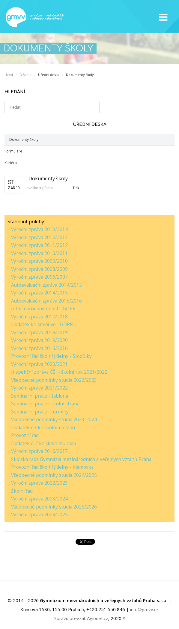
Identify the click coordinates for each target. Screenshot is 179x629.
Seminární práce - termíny (40, 411)
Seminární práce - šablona (39, 396)
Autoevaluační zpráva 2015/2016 (46, 300)
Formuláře (13, 151)
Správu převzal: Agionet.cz (81, 618)
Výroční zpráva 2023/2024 (39, 498)
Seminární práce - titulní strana (45, 403)
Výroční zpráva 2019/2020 (39, 340)
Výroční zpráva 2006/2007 (39, 277)
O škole (25, 74)
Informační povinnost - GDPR (43, 308)
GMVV (34, 17)
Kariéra (10, 162)
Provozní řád (25, 435)
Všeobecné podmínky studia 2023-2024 (54, 419)
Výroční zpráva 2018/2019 (39, 332)
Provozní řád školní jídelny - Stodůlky (51, 356)
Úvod (8, 74)
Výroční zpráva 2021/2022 (39, 387)
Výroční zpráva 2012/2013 (39, 237)
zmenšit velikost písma (57, 187)
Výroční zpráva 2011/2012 (39, 245)
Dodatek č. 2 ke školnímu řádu (43, 443)
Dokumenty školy (23, 139)
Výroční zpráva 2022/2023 (39, 483)
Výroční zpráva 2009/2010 (39, 261)
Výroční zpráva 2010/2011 (39, 253)
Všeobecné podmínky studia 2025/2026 (54, 506)
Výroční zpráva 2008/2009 (39, 269)
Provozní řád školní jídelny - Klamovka (52, 467)
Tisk (76, 187)
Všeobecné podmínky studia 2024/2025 (54, 475)
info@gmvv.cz (144, 609)
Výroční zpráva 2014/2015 (39, 292)
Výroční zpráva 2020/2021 (39, 364)
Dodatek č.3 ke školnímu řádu (43, 427)
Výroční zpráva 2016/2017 (39, 451)
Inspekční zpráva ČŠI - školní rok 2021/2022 (59, 372)
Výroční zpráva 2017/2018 (39, 316)
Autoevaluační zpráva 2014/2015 (46, 285)
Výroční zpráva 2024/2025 (39, 514)
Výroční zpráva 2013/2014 (39, 229)
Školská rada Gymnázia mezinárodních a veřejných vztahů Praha (81, 459)
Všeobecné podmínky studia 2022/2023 (54, 380)
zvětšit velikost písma (63, 187)
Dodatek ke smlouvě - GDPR (42, 324)
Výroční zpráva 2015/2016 (39, 348)
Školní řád (22, 491)
